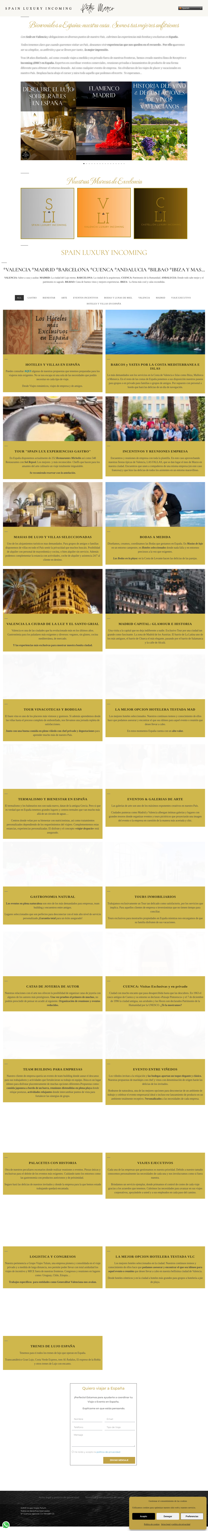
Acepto (143, 1516)
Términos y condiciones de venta (104, 1501)
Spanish (184, 8)
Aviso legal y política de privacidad (175, 1524)
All (19, 302)
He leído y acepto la (97, 1456)
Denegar (168, 1516)
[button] (24, 126)
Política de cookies (152, 1524)
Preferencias (192, 1516)
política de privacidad (108, 1456)
